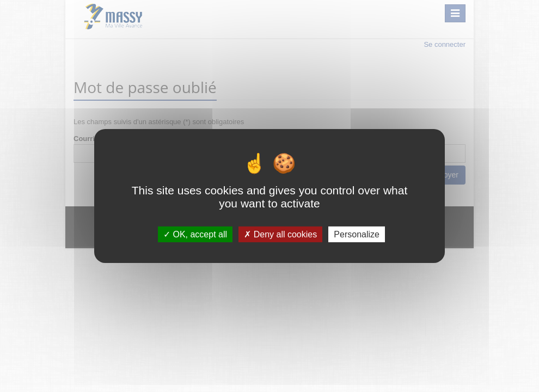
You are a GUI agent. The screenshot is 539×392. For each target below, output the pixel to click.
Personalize (356, 234)
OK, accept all (195, 234)
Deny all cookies (280, 234)
